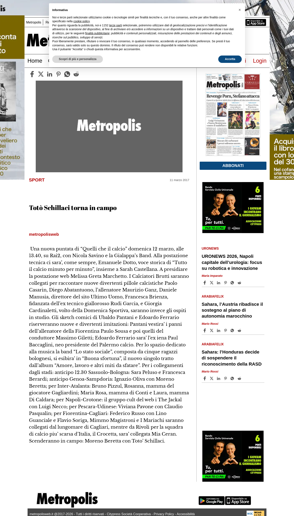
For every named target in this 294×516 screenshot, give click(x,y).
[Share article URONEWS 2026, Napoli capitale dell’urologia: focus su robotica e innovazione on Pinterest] (226, 283)
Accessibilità (186, 514)
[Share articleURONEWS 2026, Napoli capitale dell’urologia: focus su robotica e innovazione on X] (212, 283)
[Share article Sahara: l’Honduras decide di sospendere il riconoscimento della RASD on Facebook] (205, 378)
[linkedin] (50, 74)
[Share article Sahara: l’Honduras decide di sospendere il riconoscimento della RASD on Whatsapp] (233, 378)
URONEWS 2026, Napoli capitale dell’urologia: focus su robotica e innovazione (232, 262)
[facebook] (32, 74)
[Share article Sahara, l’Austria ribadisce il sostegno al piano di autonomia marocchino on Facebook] (205, 330)
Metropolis (33, 22)
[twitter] (41, 74)
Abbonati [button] (233, 165)
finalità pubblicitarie (97, 33)
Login (260, 61)
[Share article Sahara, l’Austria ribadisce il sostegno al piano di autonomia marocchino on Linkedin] (219, 330)
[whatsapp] (67, 74)
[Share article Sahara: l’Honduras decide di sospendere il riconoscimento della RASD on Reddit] (239, 378)
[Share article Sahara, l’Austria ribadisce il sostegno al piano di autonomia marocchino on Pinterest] (226, 330)
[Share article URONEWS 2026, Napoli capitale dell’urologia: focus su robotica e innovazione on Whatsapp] (233, 283)
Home (35, 61)
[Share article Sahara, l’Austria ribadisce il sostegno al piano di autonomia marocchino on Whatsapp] (233, 330)
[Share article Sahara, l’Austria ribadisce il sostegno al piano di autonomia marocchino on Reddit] (239, 330)
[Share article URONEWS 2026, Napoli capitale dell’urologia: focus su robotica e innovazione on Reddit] (239, 283)
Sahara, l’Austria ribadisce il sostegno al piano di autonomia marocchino (232, 310)
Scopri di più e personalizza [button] (77, 59)
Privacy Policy (164, 514)
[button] (239, 10)
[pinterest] (58, 74)
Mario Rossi (210, 323)
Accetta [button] (230, 59)
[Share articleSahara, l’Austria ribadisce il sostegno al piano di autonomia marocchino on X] (212, 330)
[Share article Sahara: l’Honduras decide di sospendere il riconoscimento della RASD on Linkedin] (219, 378)
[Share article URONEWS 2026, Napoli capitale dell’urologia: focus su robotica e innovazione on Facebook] (205, 283)
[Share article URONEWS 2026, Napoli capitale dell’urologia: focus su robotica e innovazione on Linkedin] (219, 283)
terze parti (115, 25)
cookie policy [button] (82, 21)
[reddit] (76, 74)
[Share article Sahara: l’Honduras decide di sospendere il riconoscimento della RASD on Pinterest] (226, 378)
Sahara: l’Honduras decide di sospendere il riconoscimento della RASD (232, 357)
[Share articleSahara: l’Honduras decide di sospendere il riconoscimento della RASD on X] (212, 378)
